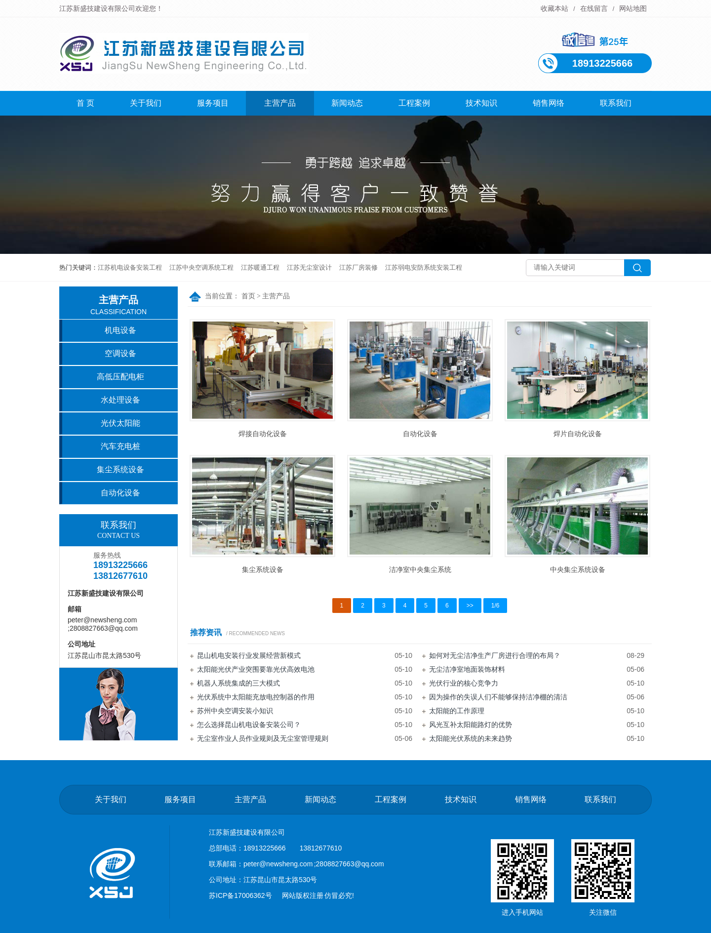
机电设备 (120, 330)
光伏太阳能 (120, 423)
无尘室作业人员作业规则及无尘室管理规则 (262, 738)
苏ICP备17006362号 (240, 895)
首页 (248, 296)
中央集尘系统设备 (577, 569)
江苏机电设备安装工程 (130, 267)
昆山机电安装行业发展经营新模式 (249, 655)
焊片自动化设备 (577, 434)
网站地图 (633, 8)
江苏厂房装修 (358, 267)
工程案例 (414, 103)
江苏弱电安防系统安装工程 (423, 267)
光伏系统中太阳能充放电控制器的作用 (256, 697)
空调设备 (120, 353)
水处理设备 (120, 400)
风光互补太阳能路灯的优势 (470, 725)
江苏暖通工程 (260, 267)
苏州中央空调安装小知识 (235, 711)
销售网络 (548, 103)
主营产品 (280, 103)
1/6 (495, 605)
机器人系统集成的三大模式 (238, 683)
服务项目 (213, 103)
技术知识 (481, 103)
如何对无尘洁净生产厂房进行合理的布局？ (494, 655)
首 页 (85, 103)
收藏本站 (554, 8)
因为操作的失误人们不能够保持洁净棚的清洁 (498, 697)
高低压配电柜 (120, 376)
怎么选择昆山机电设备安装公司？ (249, 725)
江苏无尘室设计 (309, 267)
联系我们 (616, 103)
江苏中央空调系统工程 (201, 267)
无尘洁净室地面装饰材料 (467, 669)
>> (470, 605)
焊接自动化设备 (262, 434)
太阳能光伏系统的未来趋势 (470, 738)
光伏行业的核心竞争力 (463, 683)
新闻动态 (347, 103)
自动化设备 (420, 434)
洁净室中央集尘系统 (420, 569)
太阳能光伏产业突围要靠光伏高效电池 (256, 669)
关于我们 (145, 103)
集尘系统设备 (262, 569)
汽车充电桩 (120, 446)
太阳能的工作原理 (456, 711)
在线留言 (594, 8)
